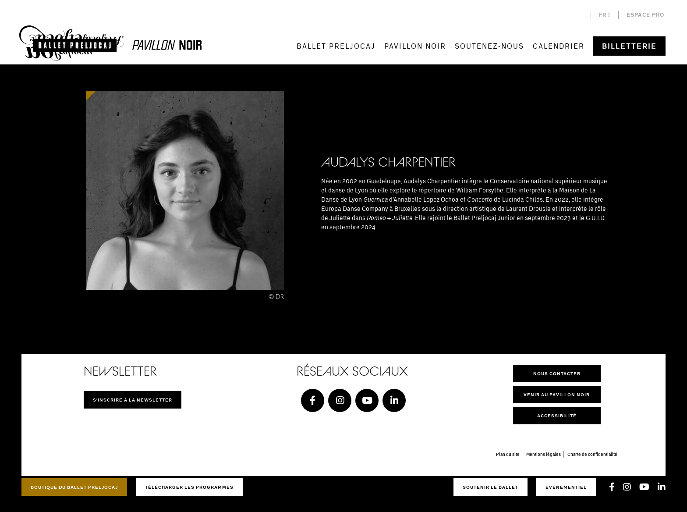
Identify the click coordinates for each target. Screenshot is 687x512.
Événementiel (566, 487)
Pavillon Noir (415, 45)
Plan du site (508, 454)
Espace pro (645, 14)
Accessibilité (557, 415)
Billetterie (629, 46)
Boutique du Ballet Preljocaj (74, 487)
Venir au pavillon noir (557, 394)
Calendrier (558, 45)
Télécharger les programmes (189, 487)
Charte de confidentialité (592, 454)
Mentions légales (543, 454)
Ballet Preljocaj (336, 45)
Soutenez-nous (489, 45)
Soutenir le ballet (490, 487)
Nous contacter (557, 373)
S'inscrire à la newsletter (132, 400)
